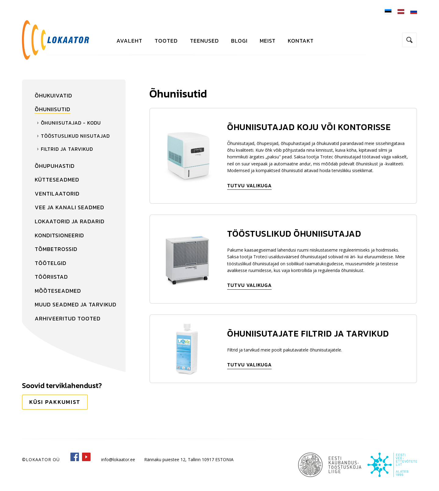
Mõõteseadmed (58, 291)
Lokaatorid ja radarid (70, 221)
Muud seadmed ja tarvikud (75, 304)
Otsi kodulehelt (409, 40)
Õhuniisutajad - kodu (71, 122)
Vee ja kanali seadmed (69, 207)
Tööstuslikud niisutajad (75, 136)
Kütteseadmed (57, 179)
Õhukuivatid (53, 95)
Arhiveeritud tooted (68, 318)
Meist (268, 41)
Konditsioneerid (59, 235)
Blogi (239, 41)
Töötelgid (50, 263)
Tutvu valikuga (249, 185)
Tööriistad (51, 277)
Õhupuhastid (55, 166)
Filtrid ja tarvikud (67, 149)
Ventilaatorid (57, 193)
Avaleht (129, 41)
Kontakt (301, 41)
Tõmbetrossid (56, 249)
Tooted (166, 41)
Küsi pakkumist (54, 402)
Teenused (204, 41)
